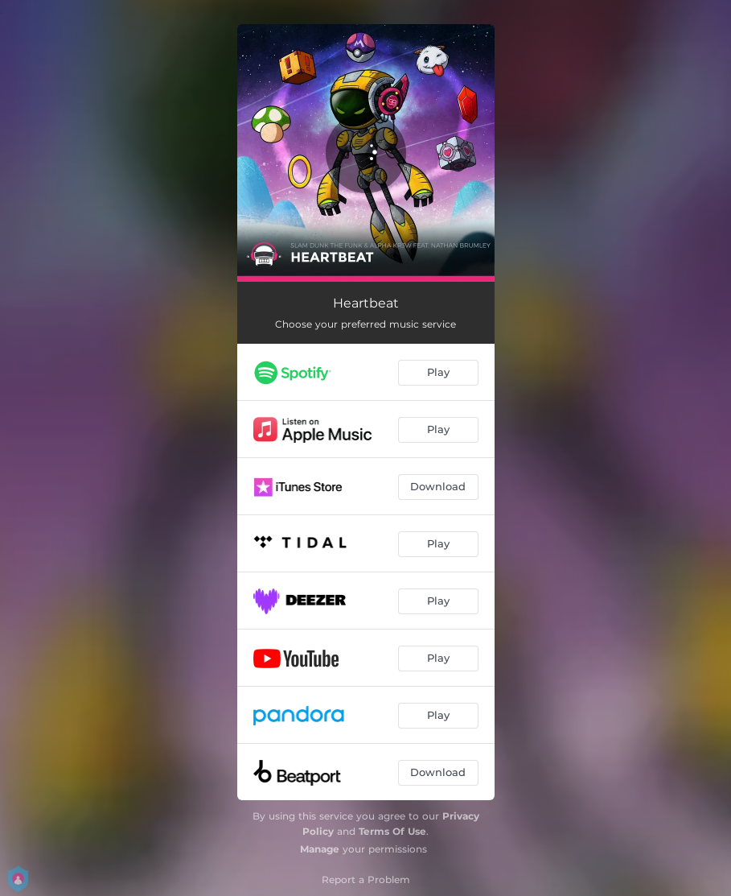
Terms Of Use (392, 831)
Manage (319, 849)
